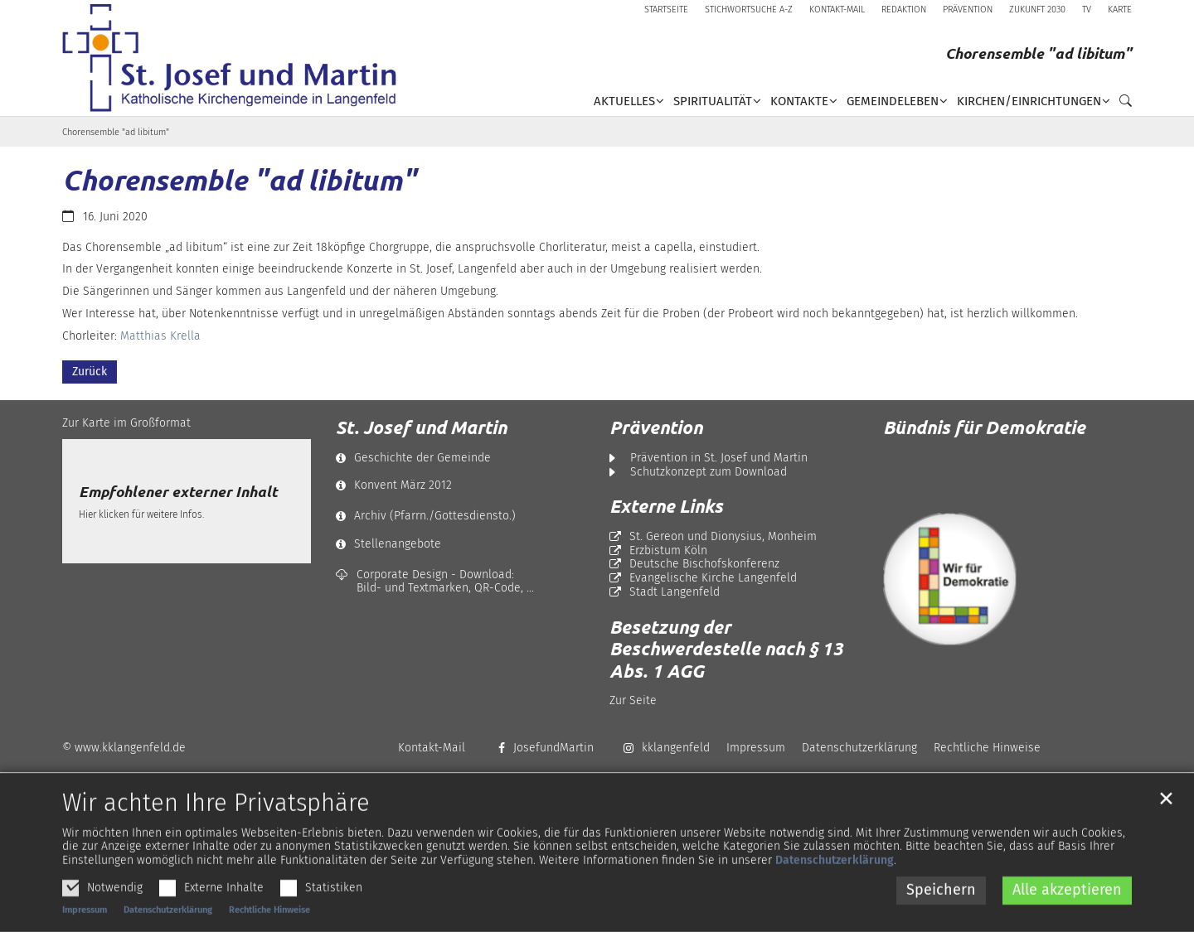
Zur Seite (633, 700)
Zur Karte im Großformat (126, 423)
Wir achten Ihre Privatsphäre (216, 835)
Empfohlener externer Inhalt (178, 491)
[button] (1121, 104)
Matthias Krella (160, 336)
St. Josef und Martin (421, 427)
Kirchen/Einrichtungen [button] (1029, 101)
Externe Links (666, 506)
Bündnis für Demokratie (984, 427)
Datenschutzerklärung (834, 892)
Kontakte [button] (799, 101)
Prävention (655, 427)
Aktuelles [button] (624, 101)
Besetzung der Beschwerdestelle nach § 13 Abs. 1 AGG (726, 649)
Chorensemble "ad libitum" (115, 132)
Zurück (89, 372)
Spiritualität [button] (712, 101)
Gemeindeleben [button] (893, 101)
